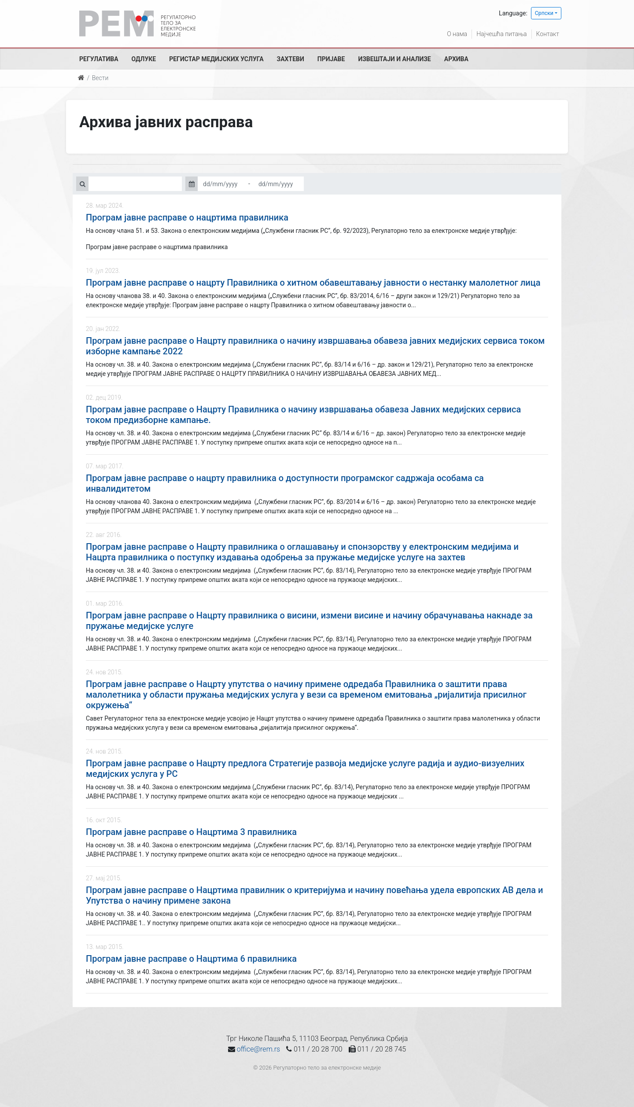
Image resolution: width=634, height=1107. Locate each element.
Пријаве (331, 59)
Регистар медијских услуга (216, 59)
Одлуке (144, 59)
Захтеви (290, 59)
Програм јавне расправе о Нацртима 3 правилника (191, 832)
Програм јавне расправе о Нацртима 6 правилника (191, 958)
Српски (544, 13)
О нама (457, 33)
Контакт (547, 33)
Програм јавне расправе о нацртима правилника (187, 217)
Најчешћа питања (501, 33)
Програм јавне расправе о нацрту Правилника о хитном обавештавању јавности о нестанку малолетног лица (313, 282)
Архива (456, 59)
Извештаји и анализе (394, 59)
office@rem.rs (258, 1049)
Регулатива (98, 59)
